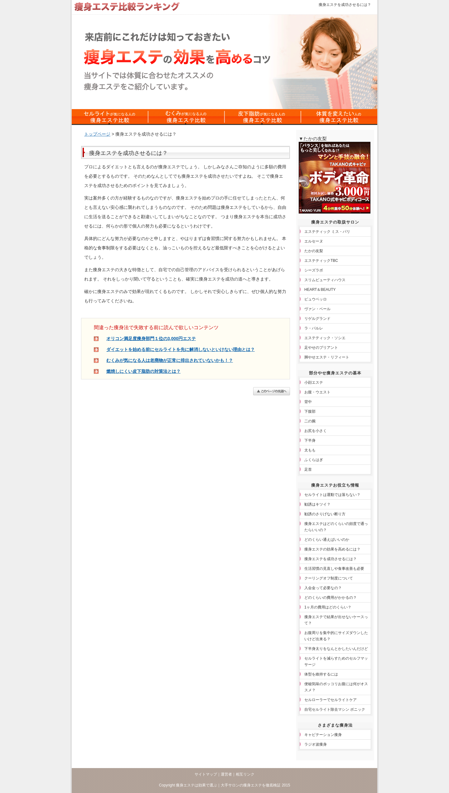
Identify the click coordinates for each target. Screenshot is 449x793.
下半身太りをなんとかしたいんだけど (336, 648)
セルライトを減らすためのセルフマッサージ (336, 661)
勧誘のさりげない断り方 (324, 514)
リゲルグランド (317, 318)
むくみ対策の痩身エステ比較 (186, 117)
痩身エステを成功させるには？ (330, 559)
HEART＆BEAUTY (320, 289)
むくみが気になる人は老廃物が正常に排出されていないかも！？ (169, 360)
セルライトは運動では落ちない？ (332, 495)
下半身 (310, 440)
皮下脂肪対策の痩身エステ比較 (262, 117)
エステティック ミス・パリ (327, 231)
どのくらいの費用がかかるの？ (330, 597)
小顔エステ (313, 382)
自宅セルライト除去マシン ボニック (334, 709)
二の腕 (310, 421)
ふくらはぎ (313, 460)
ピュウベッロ (315, 299)
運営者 (226, 774)
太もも (310, 450)
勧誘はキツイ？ (317, 504)
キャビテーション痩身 (323, 735)
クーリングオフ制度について (328, 578)
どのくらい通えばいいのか (326, 539)
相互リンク (245, 774)
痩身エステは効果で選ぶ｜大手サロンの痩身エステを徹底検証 (228, 785)
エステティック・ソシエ (324, 338)
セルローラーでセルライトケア (330, 700)
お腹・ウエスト (317, 392)
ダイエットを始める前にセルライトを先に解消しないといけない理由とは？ (180, 349)
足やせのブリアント (321, 347)
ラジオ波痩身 (315, 744)
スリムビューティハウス (324, 280)
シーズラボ (313, 270)
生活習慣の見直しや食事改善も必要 (334, 568)
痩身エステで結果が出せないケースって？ (336, 620)
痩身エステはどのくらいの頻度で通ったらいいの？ (336, 526)
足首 (308, 469)
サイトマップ (206, 774)
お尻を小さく (315, 431)
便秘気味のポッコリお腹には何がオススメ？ (336, 687)
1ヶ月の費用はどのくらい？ (327, 607)
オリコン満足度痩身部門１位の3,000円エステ (151, 338)
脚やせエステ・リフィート (326, 357)
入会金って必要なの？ (323, 588)
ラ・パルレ (313, 328)
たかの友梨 (313, 251)
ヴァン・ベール (317, 309)
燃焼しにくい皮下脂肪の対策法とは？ (143, 371)
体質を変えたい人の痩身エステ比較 (339, 117)
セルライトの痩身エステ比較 (110, 117)
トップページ (97, 134)
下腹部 (310, 411)
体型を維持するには (321, 674)
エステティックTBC (321, 260)
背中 (308, 402)
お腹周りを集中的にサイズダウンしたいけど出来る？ (336, 636)
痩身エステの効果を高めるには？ (332, 549)
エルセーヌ (313, 241)
